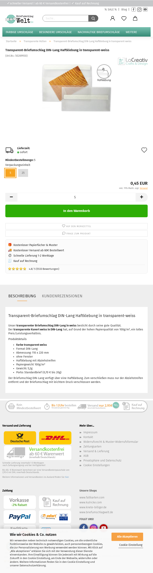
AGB (85, 455)
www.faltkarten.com (91, 497)
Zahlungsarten (92, 446)
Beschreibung (22, 296)
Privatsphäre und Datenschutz (102, 460)
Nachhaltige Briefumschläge (99, 32)
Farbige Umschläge (19, 32)
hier (67, 477)
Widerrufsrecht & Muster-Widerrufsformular (110, 442)
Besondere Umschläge (55, 32)
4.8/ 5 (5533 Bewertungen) (33, 268)
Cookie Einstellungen (96, 465)
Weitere (131, 32)
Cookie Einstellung (130, 545)
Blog (124, 9)
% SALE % (111, 9)
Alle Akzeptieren (127, 536)
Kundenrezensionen (62, 296)
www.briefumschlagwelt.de (96, 512)
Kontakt (88, 437)
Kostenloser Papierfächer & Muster (35, 245)
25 (23, 173)
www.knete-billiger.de (93, 507)
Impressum (90, 432)
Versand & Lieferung (96, 451)
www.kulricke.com (90, 502)
